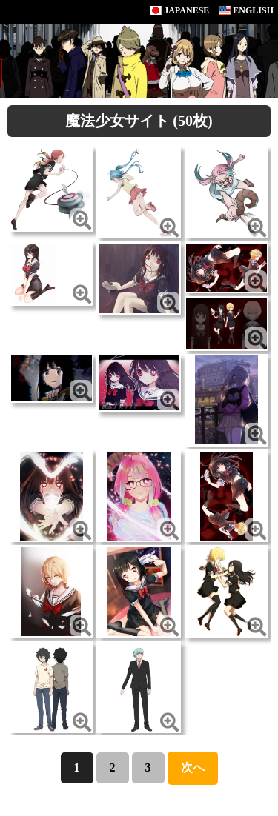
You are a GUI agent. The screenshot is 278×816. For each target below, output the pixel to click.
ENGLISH (246, 10)
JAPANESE (179, 10)
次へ (193, 767)
